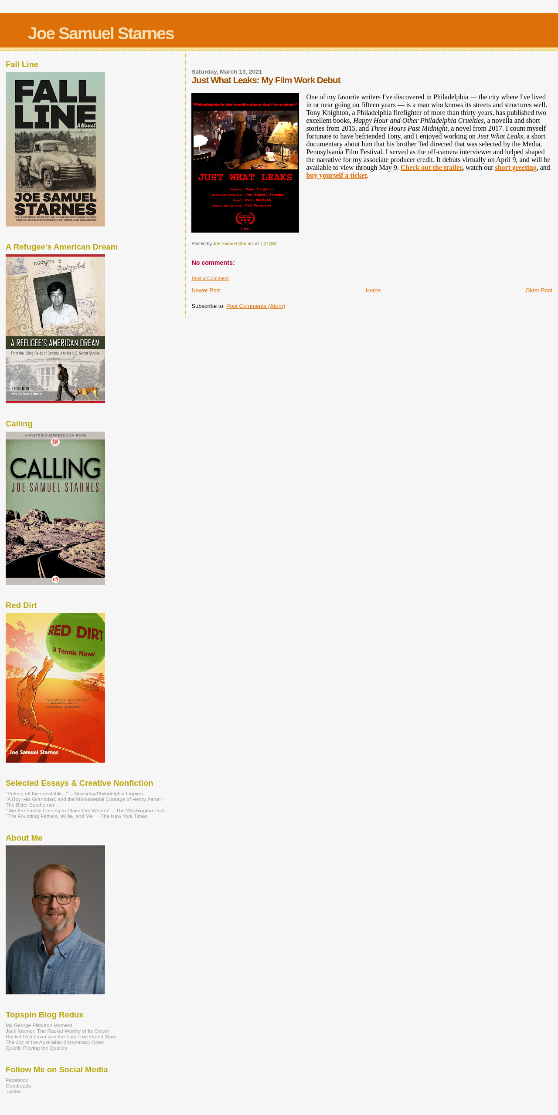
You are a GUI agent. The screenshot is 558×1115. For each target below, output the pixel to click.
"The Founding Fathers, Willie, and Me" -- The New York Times (76, 816)
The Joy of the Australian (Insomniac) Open (55, 1042)
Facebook (17, 1080)
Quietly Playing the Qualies (36, 1048)
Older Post (539, 290)
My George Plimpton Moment (39, 1025)
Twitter (13, 1091)
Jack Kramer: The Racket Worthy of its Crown (57, 1031)
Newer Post (206, 290)
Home (373, 290)
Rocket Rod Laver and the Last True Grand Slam (61, 1036)
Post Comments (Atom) (255, 306)
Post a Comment (209, 278)
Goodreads (18, 1085)
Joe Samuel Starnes (101, 33)
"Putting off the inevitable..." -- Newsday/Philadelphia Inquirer (74, 793)
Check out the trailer (431, 167)
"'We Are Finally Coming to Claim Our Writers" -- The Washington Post (85, 810)
